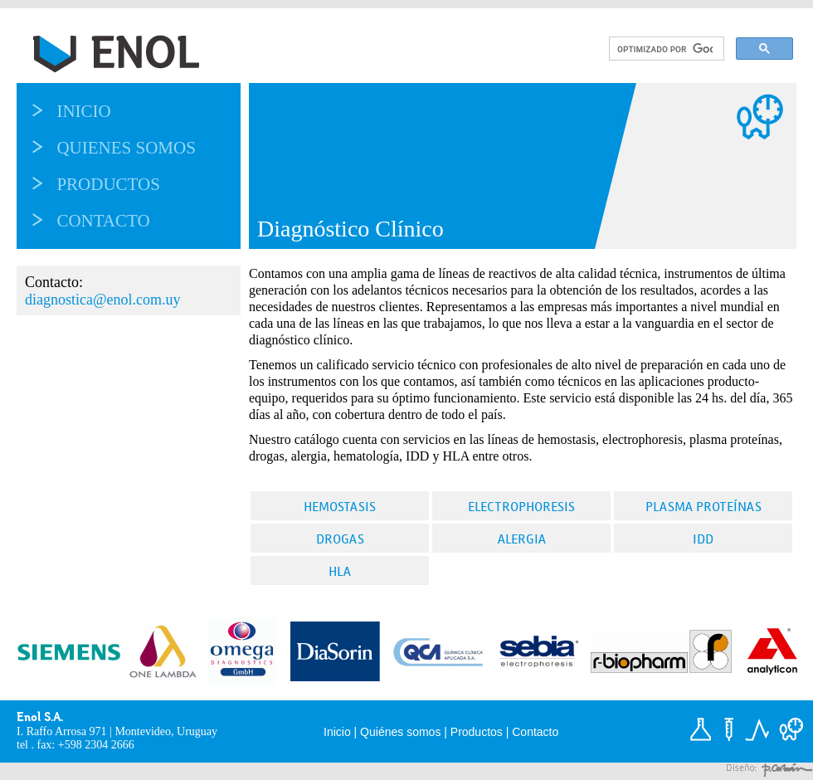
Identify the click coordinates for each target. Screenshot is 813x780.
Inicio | (342, 732)
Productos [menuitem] (107, 184)
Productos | (481, 732)
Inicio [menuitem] (83, 111)
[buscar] (665, 48)
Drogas (340, 539)
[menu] (145, 166)
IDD (703, 539)
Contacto (535, 732)
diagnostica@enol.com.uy (103, 299)
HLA (340, 571)
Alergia (522, 539)
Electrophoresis (521, 506)
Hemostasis (340, 506)
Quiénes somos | (405, 732)
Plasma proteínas (703, 506)
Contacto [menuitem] (102, 221)
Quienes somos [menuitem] (125, 148)
